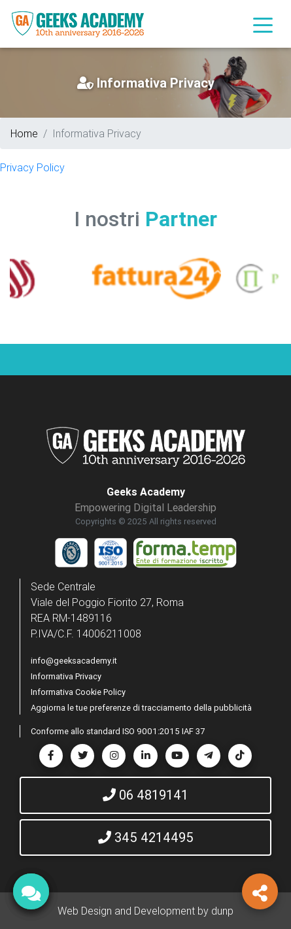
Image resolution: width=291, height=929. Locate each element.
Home (24, 133)
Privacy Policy (32, 167)
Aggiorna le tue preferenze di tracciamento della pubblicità (141, 707)
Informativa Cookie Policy (78, 692)
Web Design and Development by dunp (145, 910)
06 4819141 (145, 794)
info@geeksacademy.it (74, 660)
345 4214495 (146, 837)
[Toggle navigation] (263, 24)
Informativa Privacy (66, 676)
